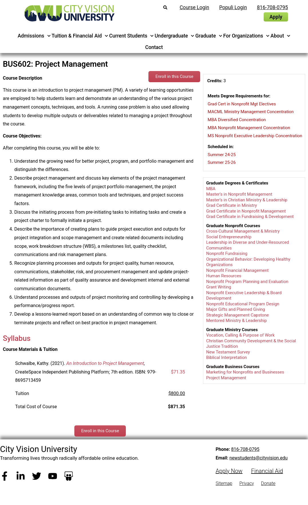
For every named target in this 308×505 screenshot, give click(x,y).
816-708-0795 (245, 449)
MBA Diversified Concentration (237, 119)
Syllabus (17, 338)
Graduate (208, 35)
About (281, 35)
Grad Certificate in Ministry (231, 205)
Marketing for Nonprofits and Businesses (245, 372)
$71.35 (178, 372)
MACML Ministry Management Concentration (251, 111)
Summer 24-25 (222, 154)
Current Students (131, 35)
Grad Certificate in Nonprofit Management (246, 211)
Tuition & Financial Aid (79, 35)
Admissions (34, 35)
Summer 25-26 (222, 162)
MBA (210, 188)
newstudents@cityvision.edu (258, 458)
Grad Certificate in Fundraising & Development (250, 216)
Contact (154, 47)
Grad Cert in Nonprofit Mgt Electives (242, 104)
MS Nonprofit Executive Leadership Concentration (255, 135)
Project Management (226, 377)
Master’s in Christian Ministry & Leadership (246, 200)
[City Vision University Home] (68, 13)
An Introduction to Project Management (105, 363)
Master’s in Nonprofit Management (239, 194)
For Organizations (246, 35)
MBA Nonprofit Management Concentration (249, 127)
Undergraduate (174, 35)
